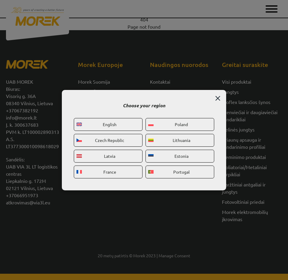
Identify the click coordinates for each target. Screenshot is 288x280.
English (96, 124)
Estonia (168, 156)
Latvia (95, 156)
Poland (168, 124)
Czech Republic (100, 140)
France (96, 172)
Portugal (169, 172)
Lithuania (169, 140)
